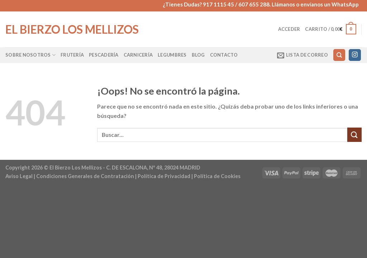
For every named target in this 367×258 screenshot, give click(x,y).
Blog (198, 55)
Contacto (224, 55)
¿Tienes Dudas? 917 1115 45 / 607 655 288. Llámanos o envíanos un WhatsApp (261, 4)
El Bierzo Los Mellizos (72, 29)
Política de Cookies (217, 176)
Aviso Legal (19, 176)
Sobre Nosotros (30, 55)
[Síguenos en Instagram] (355, 55)
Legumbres (172, 55)
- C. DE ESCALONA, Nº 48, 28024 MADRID (151, 167)
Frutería (72, 55)
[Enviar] (354, 135)
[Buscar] (339, 55)
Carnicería (138, 55)
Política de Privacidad (164, 176)
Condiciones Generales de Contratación (85, 176)
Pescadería (104, 55)
